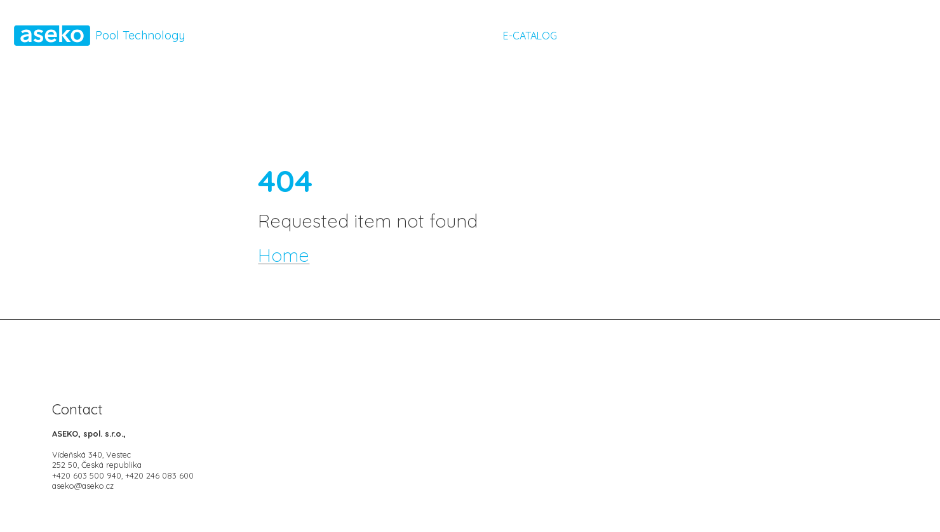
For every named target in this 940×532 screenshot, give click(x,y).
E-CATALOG (528, 35)
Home (283, 254)
